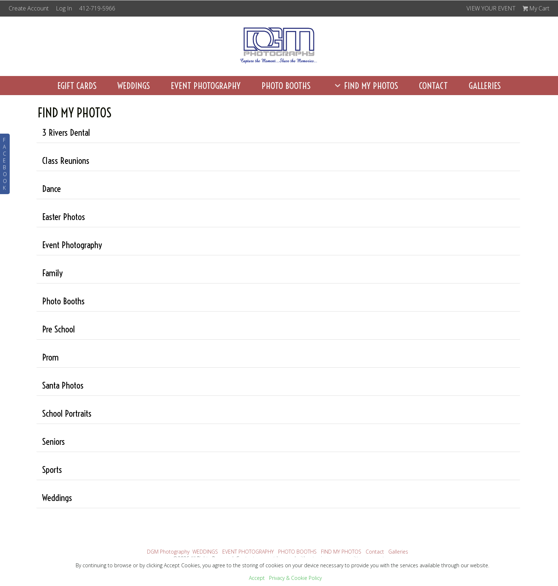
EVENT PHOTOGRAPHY (206, 85)
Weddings (57, 497)
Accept (257, 577)
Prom (50, 357)
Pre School (58, 329)
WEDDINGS (133, 85)
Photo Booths (63, 301)
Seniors (53, 441)
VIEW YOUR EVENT (491, 8)
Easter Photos (63, 216)
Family (52, 272)
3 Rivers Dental (66, 132)
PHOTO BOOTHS (286, 85)
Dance (51, 188)
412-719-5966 (97, 8)
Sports (52, 469)
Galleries (485, 85)
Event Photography (72, 244)
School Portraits (66, 413)
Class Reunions (65, 160)
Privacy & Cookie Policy (295, 577)
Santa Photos (63, 385)
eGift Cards (77, 85)
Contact (433, 85)
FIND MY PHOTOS (364, 85)
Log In (64, 8)
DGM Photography (168, 551)
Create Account (29, 8)
